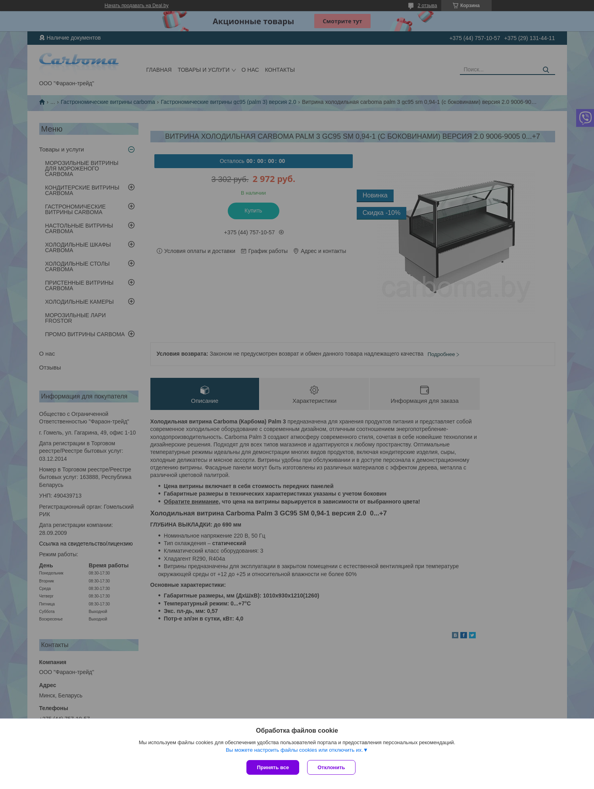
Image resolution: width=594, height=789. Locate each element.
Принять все (273, 767)
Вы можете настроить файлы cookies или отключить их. (294, 750)
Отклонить (331, 767)
